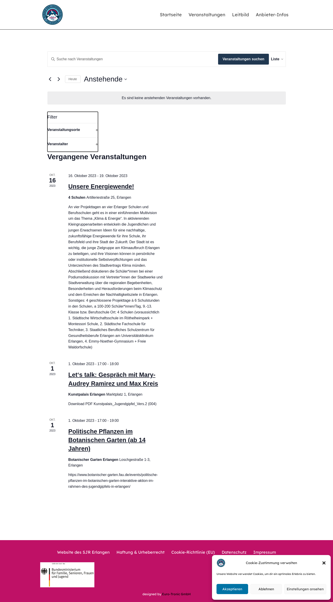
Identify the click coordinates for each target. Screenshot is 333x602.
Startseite (171, 14)
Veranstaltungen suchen (237, 59)
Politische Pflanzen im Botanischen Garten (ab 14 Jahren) (107, 440)
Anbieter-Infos (272, 14)
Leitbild (240, 14)
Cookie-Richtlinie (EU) (193, 552)
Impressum (264, 552)
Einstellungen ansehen (305, 589)
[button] (324, 563)
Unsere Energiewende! (101, 186)
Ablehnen (266, 589)
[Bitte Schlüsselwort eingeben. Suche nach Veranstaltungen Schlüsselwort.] (130, 59)
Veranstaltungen (207, 14)
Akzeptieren (232, 589)
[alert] (166, 98)
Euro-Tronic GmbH (176, 594)
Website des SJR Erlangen (83, 552)
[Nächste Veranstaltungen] (59, 79)
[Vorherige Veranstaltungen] (50, 79)
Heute (73, 79)
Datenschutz (234, 552)
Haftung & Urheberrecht (140, 552)
